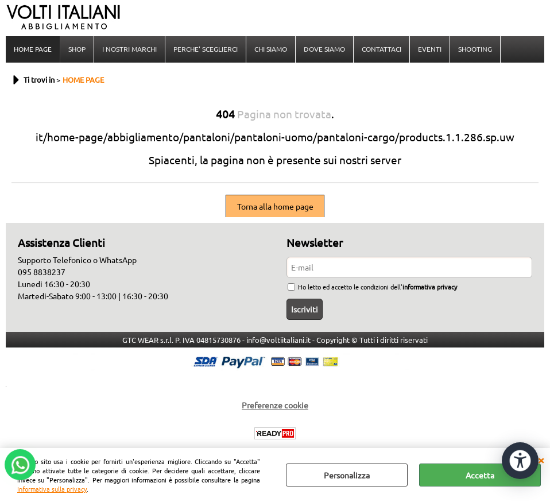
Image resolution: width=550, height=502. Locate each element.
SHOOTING (475, 48)
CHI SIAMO (270, 48)
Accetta (480, 475)
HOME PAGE (33, 48)
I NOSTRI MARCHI (129, 48)
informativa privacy (429, 286)
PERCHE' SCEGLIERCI (205, 48)
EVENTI (429, 48)
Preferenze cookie (275, 405)
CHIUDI (540, 459)
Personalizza (347, 475)
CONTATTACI (381, 48)
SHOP (77, 48)
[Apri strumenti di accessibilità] (520, 460)
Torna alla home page (275, 206)
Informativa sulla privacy (52, 488)
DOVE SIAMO (324, 48)
